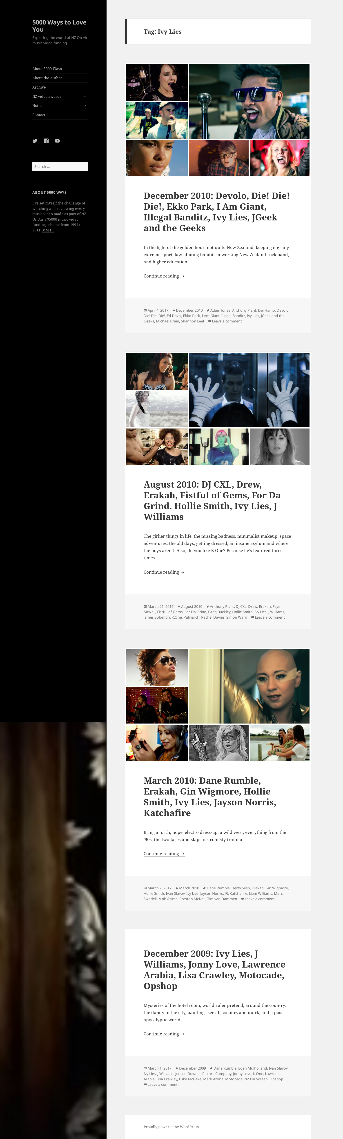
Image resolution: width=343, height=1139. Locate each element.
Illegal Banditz (233, 315)
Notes (37, 105)
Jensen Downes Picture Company (203, 1073)
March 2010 (189, 888)
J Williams (276, 611)
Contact (38, 114)
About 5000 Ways (47, 68)
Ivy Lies (253, 315)
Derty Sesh (241, 888)
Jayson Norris (211, 893)
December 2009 (192, 1068)
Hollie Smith (242, 611)
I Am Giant (211, 315)
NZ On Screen (256, 1079)
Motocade (234, 1079)
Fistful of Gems (170, 611)
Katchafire (238, 893)
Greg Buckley (219, 611)
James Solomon (157, 617)
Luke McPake (190, 1079)
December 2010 (189, 310)
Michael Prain (167, 321)
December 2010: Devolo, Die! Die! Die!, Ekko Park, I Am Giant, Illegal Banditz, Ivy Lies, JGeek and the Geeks (217, 211)
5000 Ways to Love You (59, 25)
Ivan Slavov (175, 893)
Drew (252, 606)
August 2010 (191, 606)
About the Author (47, 77)
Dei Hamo (266, 310)
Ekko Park (191, 315)
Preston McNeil (192, 898)
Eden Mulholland (252, 1068)
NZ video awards (46, 96)
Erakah (265, 606)
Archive (39, 87)
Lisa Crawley (166, 1079)
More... (48, 230)
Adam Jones (220, 310)
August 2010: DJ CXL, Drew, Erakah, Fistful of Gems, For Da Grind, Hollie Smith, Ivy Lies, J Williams (212, 500)
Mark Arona (213, 1079)
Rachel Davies (213, 617)
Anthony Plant (244, 310)
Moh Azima (168, 898)
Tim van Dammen (222, 898)
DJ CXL (241, 606)
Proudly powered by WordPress (171, 1126)
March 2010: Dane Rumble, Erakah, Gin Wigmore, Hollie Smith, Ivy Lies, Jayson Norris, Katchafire (210, 796)
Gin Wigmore (276, 888)
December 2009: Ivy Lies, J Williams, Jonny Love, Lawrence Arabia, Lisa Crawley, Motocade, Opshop (214, 969)
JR (226, 893)
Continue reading (164, 276)
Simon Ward (236, 617)
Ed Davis (174, 315)
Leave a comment (227, 321)
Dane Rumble (218, 888)
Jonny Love (242, 1073)
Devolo (283, 310)
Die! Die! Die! (154, 315)
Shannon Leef (192, 321)
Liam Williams (260, 893)
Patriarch (191, 617)
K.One (177, 617)
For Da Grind (195, 611)
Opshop (276, 1079)
